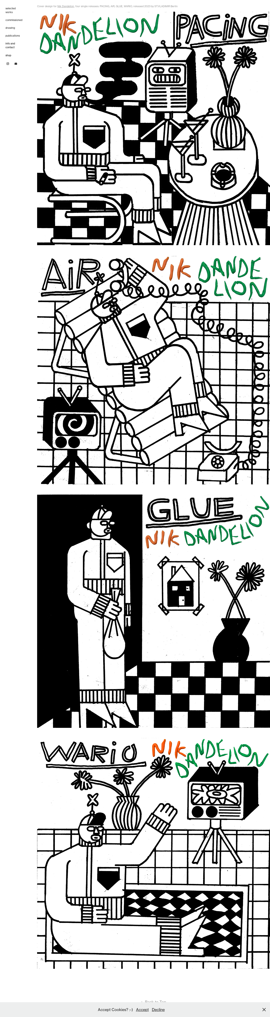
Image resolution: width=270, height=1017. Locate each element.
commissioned (13, 20)
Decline (158, 1009)
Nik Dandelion (65, 6)
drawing (10, 27)
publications (12, 35)
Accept (142, 1009)
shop (8, 55)
